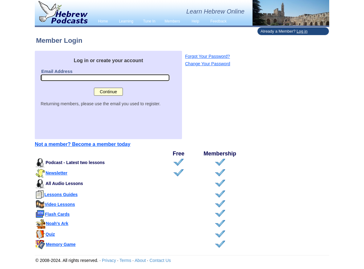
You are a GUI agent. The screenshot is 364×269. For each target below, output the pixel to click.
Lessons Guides (61, 194)
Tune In (149, 21)
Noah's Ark (57, 223)
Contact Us (160, 260)
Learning (126, 21)
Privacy (109, 260)
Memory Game (60, 244)
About (140, 260)
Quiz (50, 234)
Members (172, 21)
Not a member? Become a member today (82, 144)
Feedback (218, 21)
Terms (125, 260)
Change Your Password (207, 63)
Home (103, 21)
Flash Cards (57, 214)
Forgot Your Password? (207, 56)
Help (195, 21)
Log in (302, 31)
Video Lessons (60, 204)
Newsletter (56, 173)
